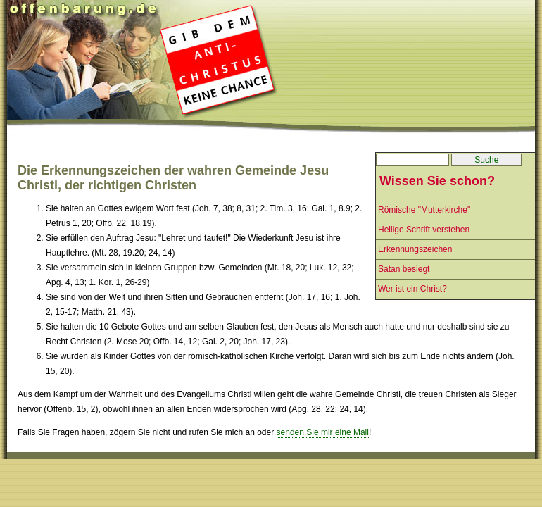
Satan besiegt (403, 269)
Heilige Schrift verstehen (423, 229)
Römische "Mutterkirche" (424, 210)
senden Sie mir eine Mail (323, 432)
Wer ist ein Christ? (412, 289)
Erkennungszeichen (415, 249)
